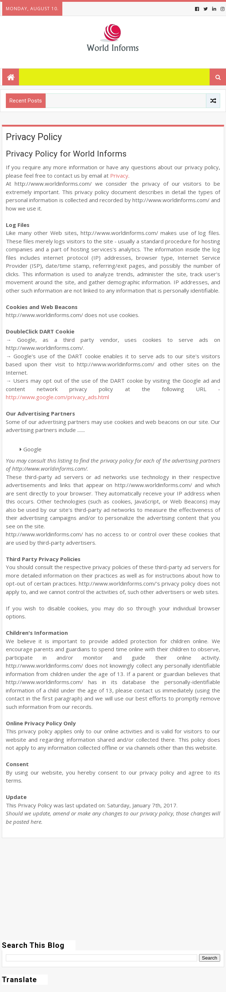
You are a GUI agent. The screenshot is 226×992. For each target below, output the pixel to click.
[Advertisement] (113, 889)
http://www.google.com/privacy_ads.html (57, 397)
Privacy (119, 175)
